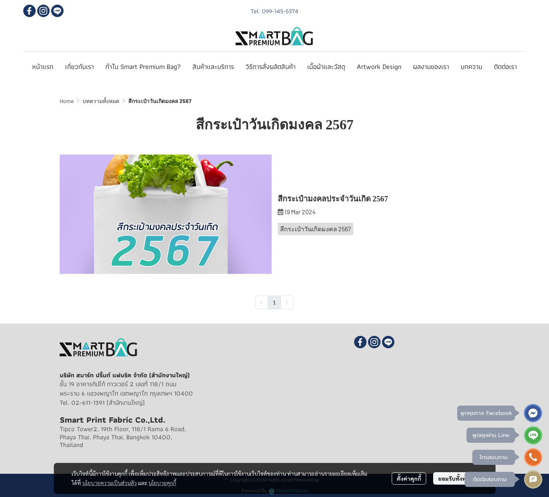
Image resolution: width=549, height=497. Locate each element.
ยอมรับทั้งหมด (455, 478)
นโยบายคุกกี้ (162, 482)
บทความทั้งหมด (101, 101)
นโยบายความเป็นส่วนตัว (109, 482)
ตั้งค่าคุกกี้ (409, 478)
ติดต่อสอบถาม (490, 479)
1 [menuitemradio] (274, 302)
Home (67, 101)
